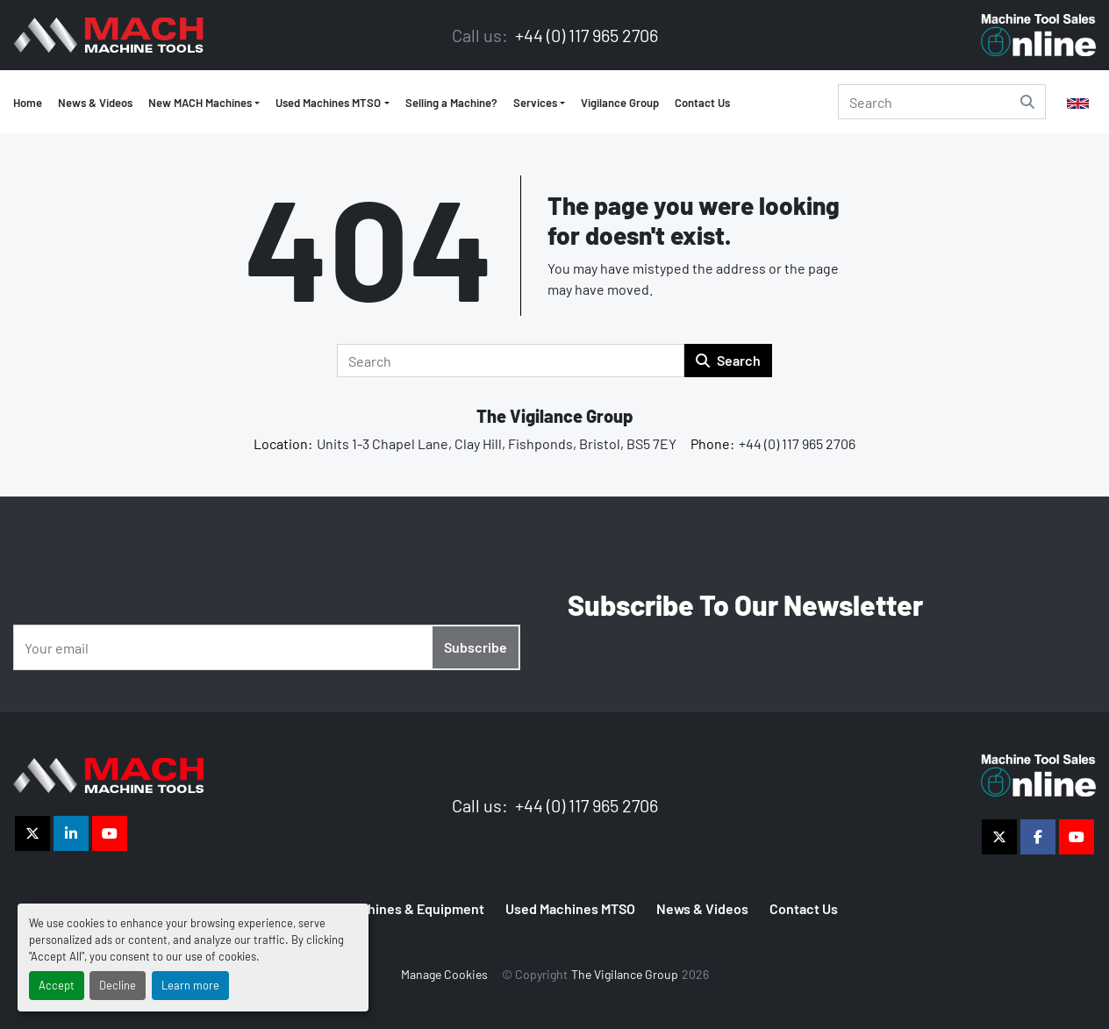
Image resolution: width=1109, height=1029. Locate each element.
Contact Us (702, 103)
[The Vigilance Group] (108, 773)
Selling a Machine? (451, 103)
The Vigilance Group (554, 415)
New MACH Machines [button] (200, 103)
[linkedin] (71, 833)
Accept (57, 985)
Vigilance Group (620, 103)
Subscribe (475, 647)
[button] (332, 103)
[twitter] (32, 833)
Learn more (190, 985)
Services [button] (535, 103)
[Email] (266, 647)
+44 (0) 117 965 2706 (585, 35)
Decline (117, 985)
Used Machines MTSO (328, 103)
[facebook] (1037, 836)
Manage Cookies (444, 974)
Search (728, 360)
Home (27, 103)
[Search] (942, 101)
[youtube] (109, 833)
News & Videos (95, 103)
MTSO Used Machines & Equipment (378, 908)
